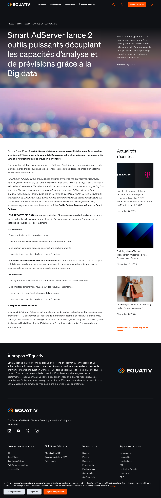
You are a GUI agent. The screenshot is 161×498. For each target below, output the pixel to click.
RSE (122, 465)
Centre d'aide (88, 473)
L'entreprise (125, 453)
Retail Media (13, 457)
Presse (85, 457)
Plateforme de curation (18, 465)
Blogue (85, 453)
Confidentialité (88, 477)
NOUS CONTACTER (137, 4)
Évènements (88, 465)
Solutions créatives (16, 461)
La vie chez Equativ (128, 469)
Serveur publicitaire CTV (56, 457)
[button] (42, 4)
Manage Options (14, 491)
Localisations (126, 461)
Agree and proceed (55, 491)
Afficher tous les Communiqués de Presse (132, 329)
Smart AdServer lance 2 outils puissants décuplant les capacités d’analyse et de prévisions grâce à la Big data (37, 24)
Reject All (34, 491)
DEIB (122, 477)
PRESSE (11, 24)
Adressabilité (13, 469)
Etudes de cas (88, 469)
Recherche (87, 461)
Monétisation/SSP (53, 453)
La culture (124, 473)
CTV (9, 453)
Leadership (125, 457)
